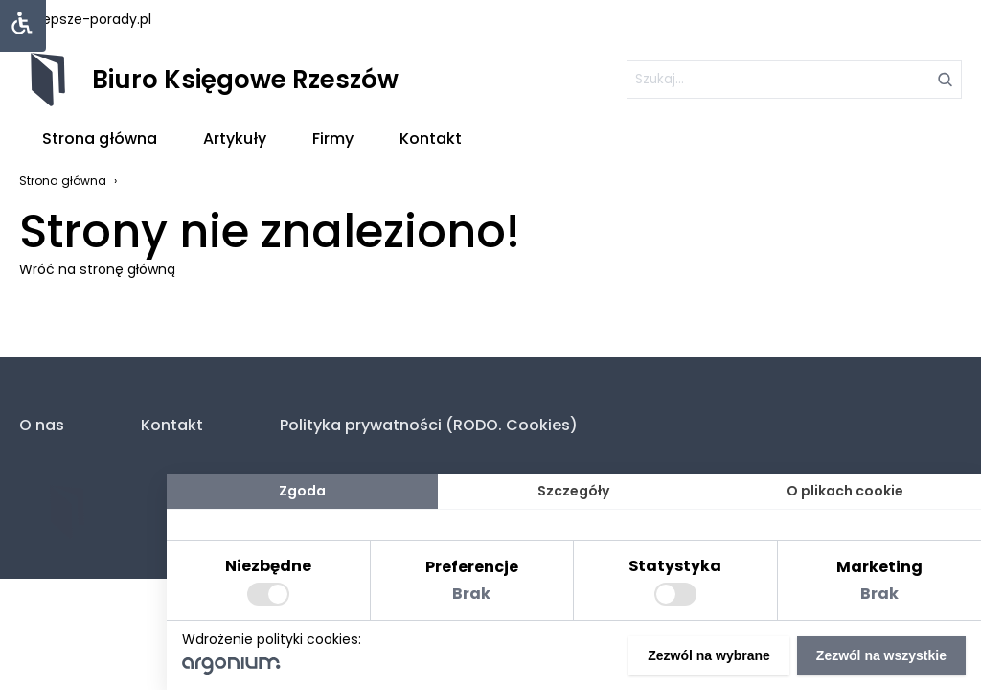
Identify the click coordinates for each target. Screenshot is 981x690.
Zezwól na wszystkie (881, 655)
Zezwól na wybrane (709, 655)
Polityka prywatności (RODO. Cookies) (429, 425)
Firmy (333, 138)
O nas (41, 425)
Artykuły (234, 138)
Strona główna (99, 138)
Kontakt (430, 138)
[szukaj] (794, 79)
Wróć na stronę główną (97, 269)
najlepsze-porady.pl (85, 19)
